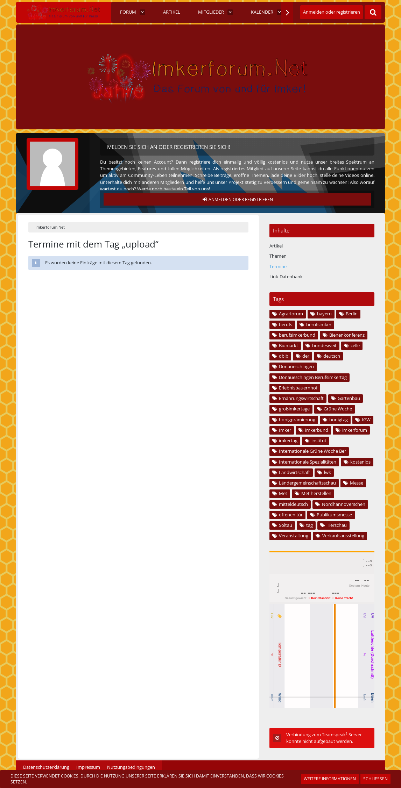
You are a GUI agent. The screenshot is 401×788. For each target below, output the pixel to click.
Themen (278, 256)
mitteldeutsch (293, 504)
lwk (327, 472)
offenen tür (291, 514)
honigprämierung (297, 419)
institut (318, 440)
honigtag (338, 419)
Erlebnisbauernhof (298, 388)
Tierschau (337, 525)
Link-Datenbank (286, 276)
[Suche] (373, 12)
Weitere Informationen (330, 779)
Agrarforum (291, 313)
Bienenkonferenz (347, 335)
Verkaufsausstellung (343, 535)
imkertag (288, 440)
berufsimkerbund (297, 335)
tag (309, 525)
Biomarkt (288, 345)
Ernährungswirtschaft (301, 398)
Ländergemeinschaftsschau (307, 483)
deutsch (331, 356)
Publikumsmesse (334, 514)
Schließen (375, 779)
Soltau (285, 525)
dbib (283, 356)
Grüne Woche (338, 409)
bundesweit (324, 345)
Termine (278, 266)
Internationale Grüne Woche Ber (312, 451)
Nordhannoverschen (343, 504)
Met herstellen (316, 493)
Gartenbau (349, 398)
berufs (285, 324)
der (305, 356)
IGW (366, 419)
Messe (356, 483)
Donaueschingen (296, 366)
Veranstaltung (293, 535)
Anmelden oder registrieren (331, 12)
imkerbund (316, 430)
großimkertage (294, 409)
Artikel (276, 246)
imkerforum (354, 430)
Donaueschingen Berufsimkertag (313, 377)
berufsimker (318, 324)
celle (355, 345)
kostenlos (360, 462)
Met (283, 493)
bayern (324, 313)
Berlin (352, 313)
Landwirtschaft (294, 472)
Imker (285, 430)
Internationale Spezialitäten (307, 462)
